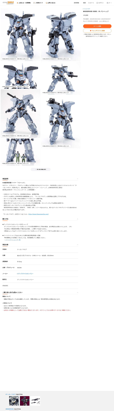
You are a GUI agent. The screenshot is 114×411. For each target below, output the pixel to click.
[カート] (91, 3)
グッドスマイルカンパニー (25, 273)
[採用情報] (75, 3)
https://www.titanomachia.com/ (38, 214)
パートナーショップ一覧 (13, 240)
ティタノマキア (87, 8)
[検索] (84, 3)
